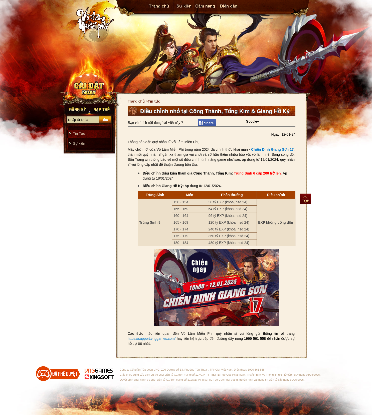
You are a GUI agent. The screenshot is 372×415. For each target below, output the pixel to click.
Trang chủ (158, 7)
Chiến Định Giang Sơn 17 (272, 149)
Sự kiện (183, 7)
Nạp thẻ (102, 109)
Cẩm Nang (206, 7)
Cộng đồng (229, 7)
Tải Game (89, 88)
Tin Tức (79, 133)
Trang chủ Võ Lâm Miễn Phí (88, 21)
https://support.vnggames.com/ (152, 339)
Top (305, 199)
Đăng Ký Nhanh (76, 109)
